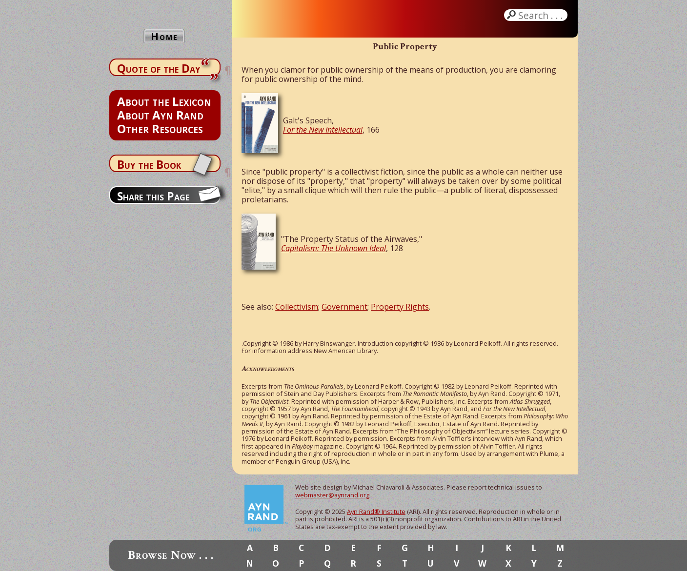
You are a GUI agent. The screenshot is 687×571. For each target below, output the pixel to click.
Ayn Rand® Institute (376, 511)
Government (344, 306)
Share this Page (153, 196)
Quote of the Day (158, 68)
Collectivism (296, 306)
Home (164, 36)
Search (541, 15)
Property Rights (400, 306)
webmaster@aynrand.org (332, 495)
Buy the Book (149, 164)
